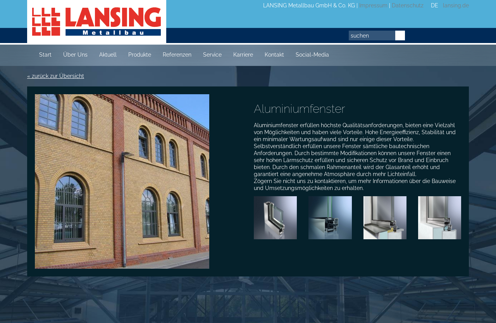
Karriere (243, 55)
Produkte (139, 55)
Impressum (373, 5)
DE (434, 5)
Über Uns (75, 55)
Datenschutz (408, 5)
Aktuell (108, 55)
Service (212, 55)
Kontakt (274, 55)
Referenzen (177, 55)
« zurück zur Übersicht (55, 76)
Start (45, 55)
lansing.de (454, 5)
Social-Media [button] (312, 55)
